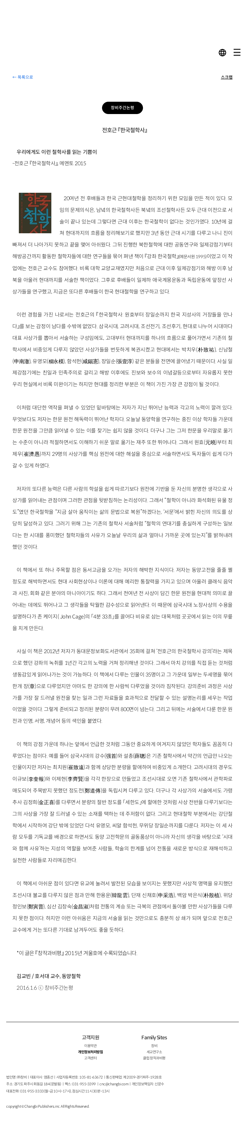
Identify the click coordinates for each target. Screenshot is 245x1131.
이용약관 (90, 1046)
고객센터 (90, 1058)
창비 (154, 1046)
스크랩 (227, 77)
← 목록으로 (22, 77)
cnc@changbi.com (113, 1084)
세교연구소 (154, 1052)
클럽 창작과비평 (154, 1058)
